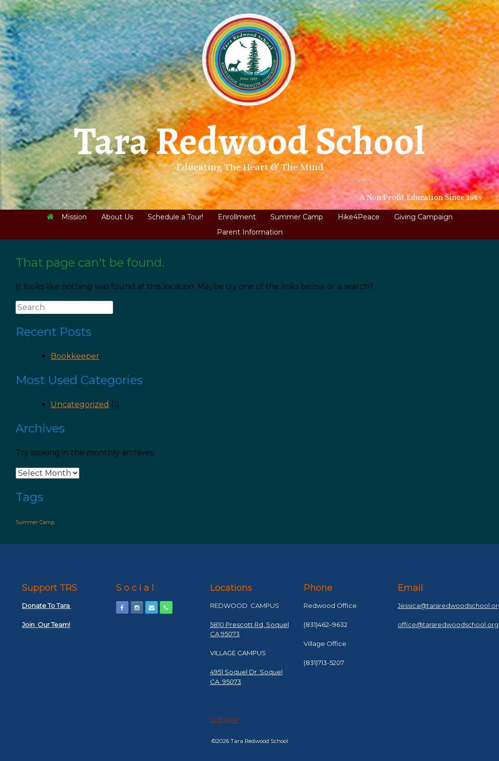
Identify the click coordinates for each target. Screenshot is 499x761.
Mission (67, 217)
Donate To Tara (46, 605)
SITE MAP (224, 719)
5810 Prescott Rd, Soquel (249, 624)
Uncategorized (80, 404)
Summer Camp (296, 217)
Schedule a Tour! (175, 217)
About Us (117, 217)
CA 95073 (225, 634)
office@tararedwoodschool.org (448, 624)
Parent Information (250, 232)
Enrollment (237, 217)
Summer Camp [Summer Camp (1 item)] (35, 522)
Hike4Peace (359, 217)
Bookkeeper (75, 356)
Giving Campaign (423, 217)
